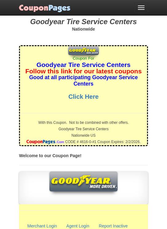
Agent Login (77, 225)
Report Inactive (113, 225)
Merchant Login (42, 225)
